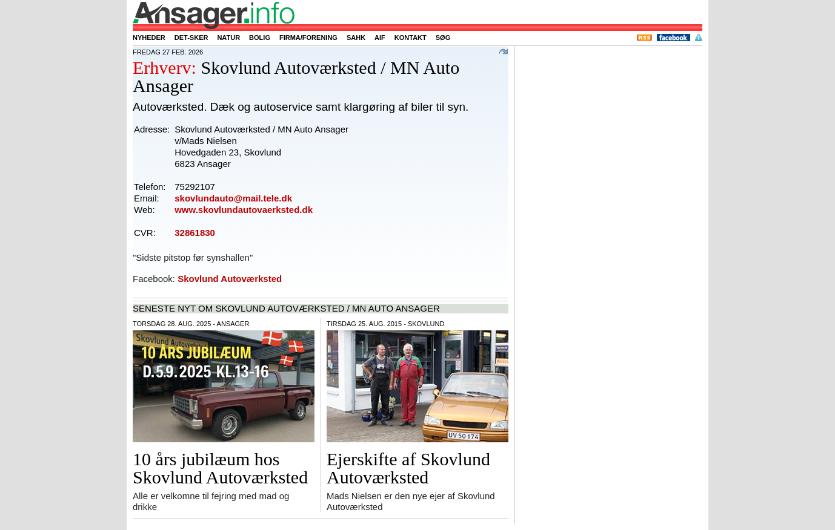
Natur (228, 37)
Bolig (259, 37)
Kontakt (410, 37)
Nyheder (149, 37)
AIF (379, 37)
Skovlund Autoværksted (230, 278)
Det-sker (191, 37)
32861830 (195, 232)
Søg (443, 37)
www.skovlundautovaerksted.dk (244, 209)
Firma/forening (308, 37)
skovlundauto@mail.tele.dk (233, 198)
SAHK (356, 37)
